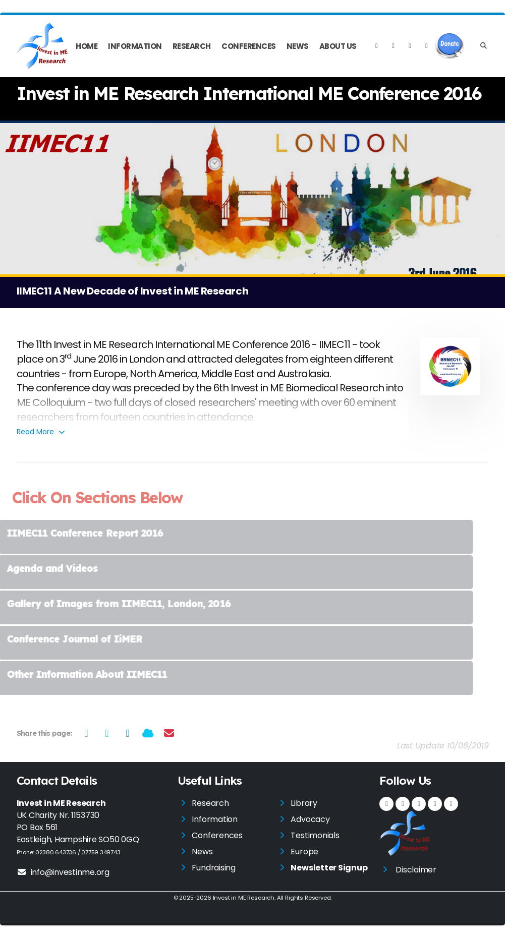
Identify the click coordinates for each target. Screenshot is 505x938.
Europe (304, 851)
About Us (338, 46)
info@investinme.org (63, 872)
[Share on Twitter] (106, 733)
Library (304, 803)
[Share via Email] (168, 733)
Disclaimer (416, 869)
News (298, 46)
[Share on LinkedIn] (127, 733)
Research (192, 46)
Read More (41, 432)
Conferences (248, 46)
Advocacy (310, 819)
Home (86, 46)
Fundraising (213, 867)
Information (135, 46)
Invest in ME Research (243, 898)
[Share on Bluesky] (148, 733)
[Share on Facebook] (86, 733)
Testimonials (315, 835)
